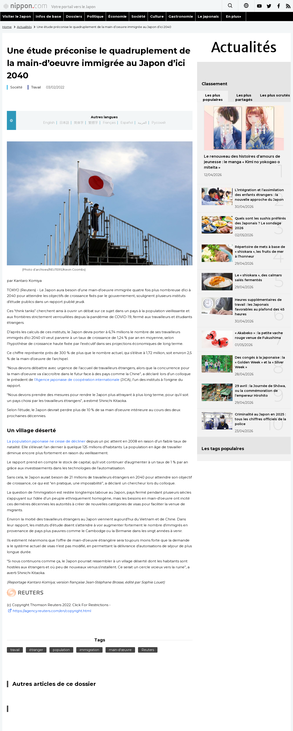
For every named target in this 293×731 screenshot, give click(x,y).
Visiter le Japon (17, 16)
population (61, 650)
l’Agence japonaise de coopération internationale (77, 379)
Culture (157, 16)
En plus (233, 16)
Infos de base (48, 16)
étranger (36, 650)
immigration (89, 650)
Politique (95, 16)
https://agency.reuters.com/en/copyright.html (49, 611)
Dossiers (74, 16)
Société (138, 16)
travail (14, 650)
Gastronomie (180, 16)
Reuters (147, 650)
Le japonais (208, 16)
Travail (36, 87)
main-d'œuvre (120, 650)
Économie (117, 16)
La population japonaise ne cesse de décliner (46, 441)
